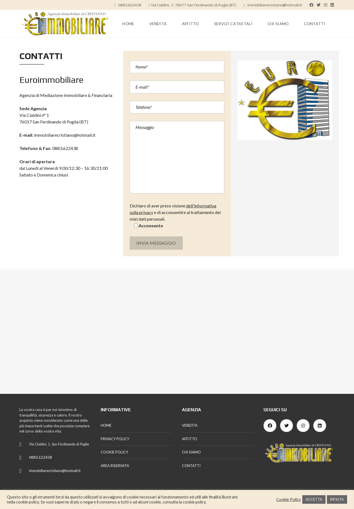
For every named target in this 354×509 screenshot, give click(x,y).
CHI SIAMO (191, 452)
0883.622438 (127, 5)
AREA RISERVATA (115, 465)
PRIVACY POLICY (115, 439)
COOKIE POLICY (114, 452)
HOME (106, 425)
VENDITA (189, 425)
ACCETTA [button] (314, 499)
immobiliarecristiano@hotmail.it (273, 5)
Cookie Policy (288, 499)
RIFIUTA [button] (337, 499)
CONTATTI (191, 465)
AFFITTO (189, 439)
